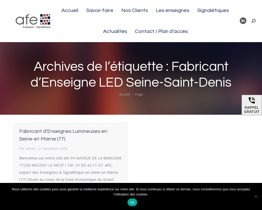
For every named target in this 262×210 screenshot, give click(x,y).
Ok (132, 202)
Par (27, 148)
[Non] (255, 196)
